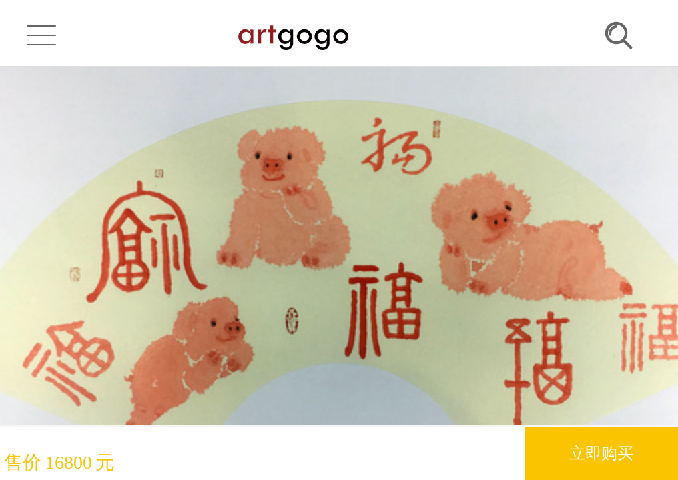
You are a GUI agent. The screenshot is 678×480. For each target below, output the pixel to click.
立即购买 (601, 453)
